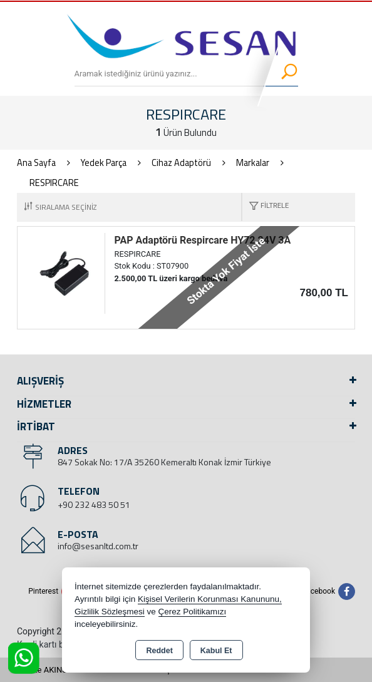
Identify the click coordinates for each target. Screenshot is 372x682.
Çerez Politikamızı (192, 611)
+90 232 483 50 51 (94, 504)
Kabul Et (216, 650)
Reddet (159, 650)
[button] (265, 207)
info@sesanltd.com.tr (98, 545)
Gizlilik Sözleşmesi (110, 611)
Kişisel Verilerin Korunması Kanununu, (210, 599)
